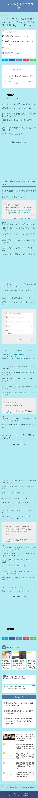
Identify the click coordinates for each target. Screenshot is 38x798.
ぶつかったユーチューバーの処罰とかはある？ (21, 82)
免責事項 (26, 793)
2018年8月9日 (26, 218)
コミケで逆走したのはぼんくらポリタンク (21, 77)
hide (24, 70)
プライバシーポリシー (15, 793)
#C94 (23, 210)
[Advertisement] (19, 157)
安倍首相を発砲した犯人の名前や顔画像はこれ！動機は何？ (19, 704)
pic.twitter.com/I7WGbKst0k (19, 213)
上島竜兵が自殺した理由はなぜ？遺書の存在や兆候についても (19, 712)
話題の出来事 (6, 15)
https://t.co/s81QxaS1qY (14, 405)
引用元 (19, 339)
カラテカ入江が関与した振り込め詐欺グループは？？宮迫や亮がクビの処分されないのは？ (19, 721)
